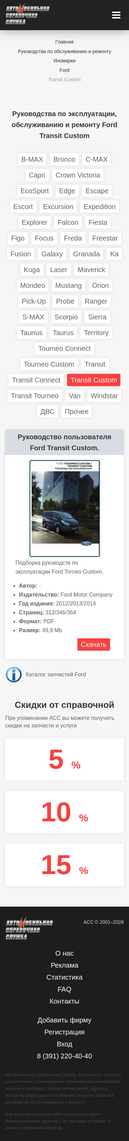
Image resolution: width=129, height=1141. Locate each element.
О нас (64, 953)
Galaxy (52, 254)
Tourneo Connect (64, 348)
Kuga (32, 269)
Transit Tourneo (34, 396)
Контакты (64, 1001)
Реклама (64, 965)
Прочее (76, 411)
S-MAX (33, 317)
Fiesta (98, 222)
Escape (97, 191)
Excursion (58, 206)
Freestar (105, 238)
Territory (96, 332)
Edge (67, 191)
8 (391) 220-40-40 (64, 1056)
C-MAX (97, 159)
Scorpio (66, 317)
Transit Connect (36, 380)
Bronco (64, 159)
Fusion (20, 254)
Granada (86, 254)
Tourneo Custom (49, 364)
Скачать (94, 644)
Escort (23, 206)
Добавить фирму (64, 1020)
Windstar (104, 396)
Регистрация (64, 1032)
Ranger (96, 301)
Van (74, 396)
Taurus (63, 332)
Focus (44, 238)
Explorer (34, 222)
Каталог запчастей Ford (56, 674)
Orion (100, 285)
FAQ (64, 989)
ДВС (48, 411)
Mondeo (32, 285)
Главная (64, 42)
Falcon (67, 222)
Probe (65, 301)
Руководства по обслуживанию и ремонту (64, 51)
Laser (58, 269)
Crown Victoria (78, 175)
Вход (64, 1044)
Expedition (100, 206)
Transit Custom (64, 79)
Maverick (91, 269)
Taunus (31, 332)
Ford (64, 70)
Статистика (64, 977)
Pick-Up (34, 301)
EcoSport (35, 191)
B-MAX (32, 159)
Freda (73, 238)
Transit (95, 364)
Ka (114, 254)
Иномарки (64, 60)
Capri (37, 175)
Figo (17, 238)
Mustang (68, 285)
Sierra (97, 317)
